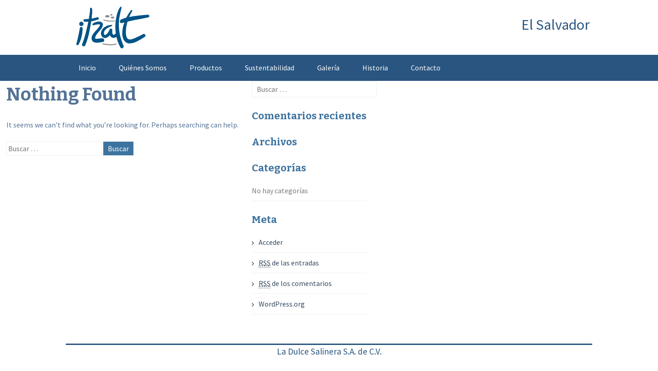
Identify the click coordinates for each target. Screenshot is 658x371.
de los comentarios (295, 283)
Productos (206, 67)
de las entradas (289, 262)
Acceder (271, 242)
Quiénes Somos (143, 67)
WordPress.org (282, 303)
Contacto (425, 67)
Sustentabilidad (269, 67)
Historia (375, 67)
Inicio (87, 67)
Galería (328, 67)
